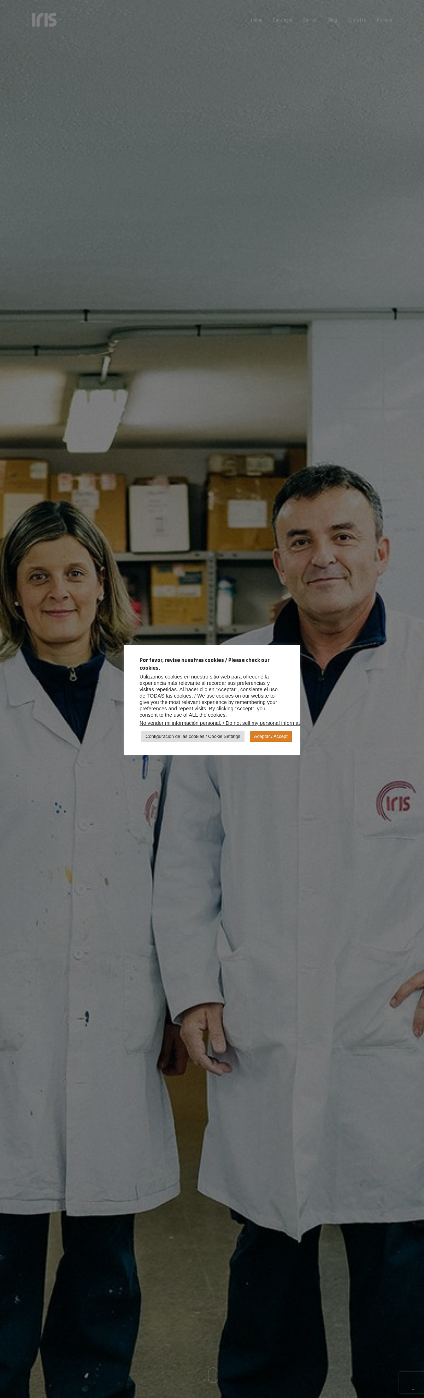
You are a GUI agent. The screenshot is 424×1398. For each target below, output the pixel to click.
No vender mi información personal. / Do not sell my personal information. (224, 723)
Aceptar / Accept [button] (271, 736)
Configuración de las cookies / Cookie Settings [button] (193, 736)
